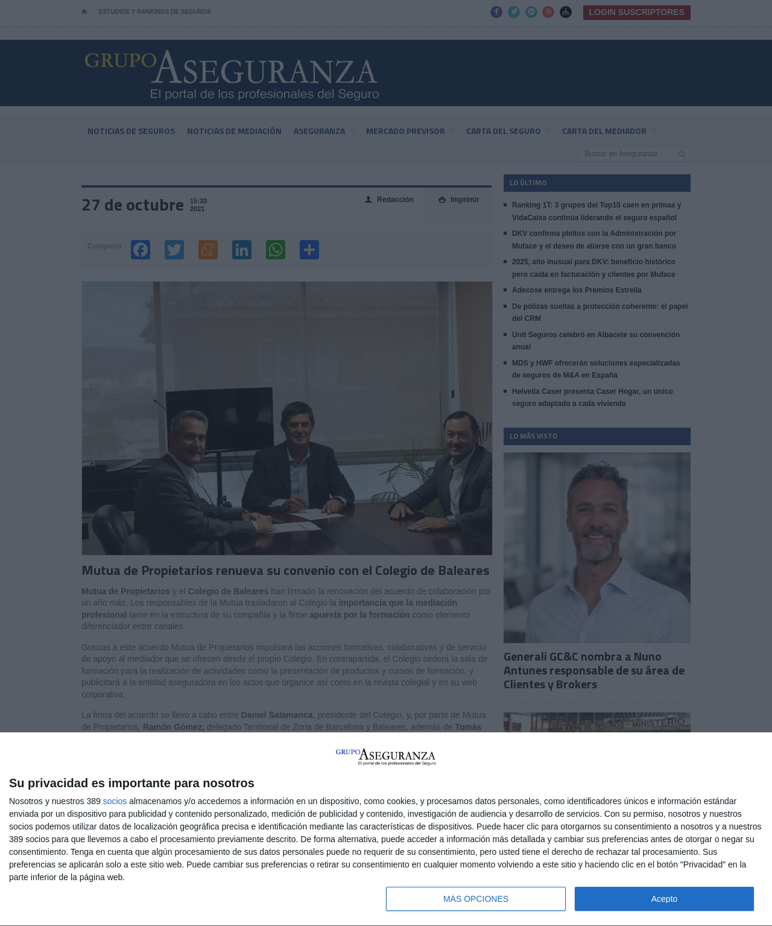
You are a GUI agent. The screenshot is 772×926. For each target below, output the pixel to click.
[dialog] (386, 829)
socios (115, 801)
